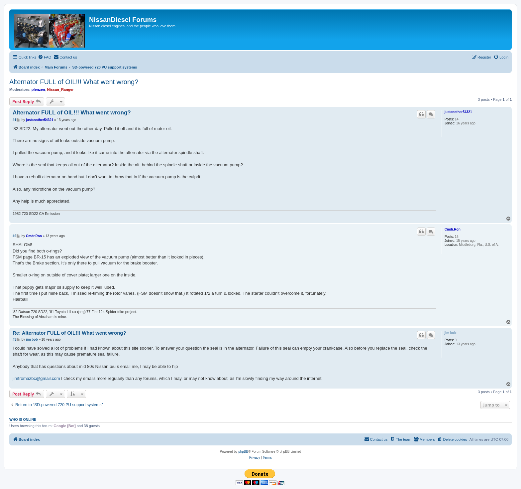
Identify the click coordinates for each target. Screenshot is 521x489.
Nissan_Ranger (60, 89)
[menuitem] (44, 57)
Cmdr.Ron (453, 229)
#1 (14, 120)
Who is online (22, 419)
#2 (14, 236)
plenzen (38, 89)
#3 (14, 339)
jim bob (451, 333)
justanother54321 (458, 112)
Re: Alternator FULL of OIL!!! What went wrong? (69, 333)
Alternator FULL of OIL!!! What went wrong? (73, 81)
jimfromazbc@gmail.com (36, 378)
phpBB (243, 451)
